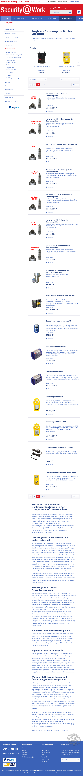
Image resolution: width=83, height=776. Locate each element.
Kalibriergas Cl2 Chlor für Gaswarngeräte (61, 144)
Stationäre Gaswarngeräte (14, 55)
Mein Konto (62, 2)
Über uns (44, 748)
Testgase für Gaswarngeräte (11, 68)
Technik (7, 93)
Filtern (33, 80)
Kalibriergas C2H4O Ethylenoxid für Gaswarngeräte (59, 120)
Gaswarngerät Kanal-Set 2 (41, 66)
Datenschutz (46, 759)
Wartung (25, 750)
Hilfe (23, 748)
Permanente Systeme (11, 37)
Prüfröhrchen (10, 72)
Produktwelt (9, 90)
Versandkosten (35, 770)
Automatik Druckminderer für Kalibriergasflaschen (57, 271)
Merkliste (52, 2)
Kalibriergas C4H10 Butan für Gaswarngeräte (57, 221)
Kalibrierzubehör (11, 65)
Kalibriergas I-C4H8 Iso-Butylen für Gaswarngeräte (59, 170)
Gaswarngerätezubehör (13, 57)
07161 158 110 (10, 749)
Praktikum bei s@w (28, 757)
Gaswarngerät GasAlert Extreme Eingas (61, 472)
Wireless (8, 75)
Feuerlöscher (9, 97)
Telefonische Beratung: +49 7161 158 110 (14, 2)
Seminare (25, 752)
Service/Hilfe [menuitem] (75, 2)
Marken (7, 82)
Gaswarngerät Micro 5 (54, 397)
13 (38, 85)
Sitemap (44, 761)
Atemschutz (8, 45)
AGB (43, 755)
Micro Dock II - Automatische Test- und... (61, 296)
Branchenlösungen (11, 86)
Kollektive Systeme (11, 41)
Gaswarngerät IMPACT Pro (56, 346)
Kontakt (24, 755)
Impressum (45, 750)
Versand (44, 757)
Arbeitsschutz (9, 30)
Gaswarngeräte (10, 49)
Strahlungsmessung (12, 78)
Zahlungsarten (46, 752)
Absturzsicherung (10, 33)
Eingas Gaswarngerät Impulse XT (58, 321)
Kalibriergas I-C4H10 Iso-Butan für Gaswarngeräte (59, 196)
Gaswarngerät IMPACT (54, 371)
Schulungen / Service (11, 101)
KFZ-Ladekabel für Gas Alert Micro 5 (59, 447)
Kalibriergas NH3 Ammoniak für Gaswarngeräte (58, 246)
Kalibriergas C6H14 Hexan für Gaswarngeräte (57, 95)
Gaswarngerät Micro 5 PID (56, 422)
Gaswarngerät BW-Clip (66, 66)
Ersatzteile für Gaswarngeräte (11, 61)
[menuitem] (62, 1)
